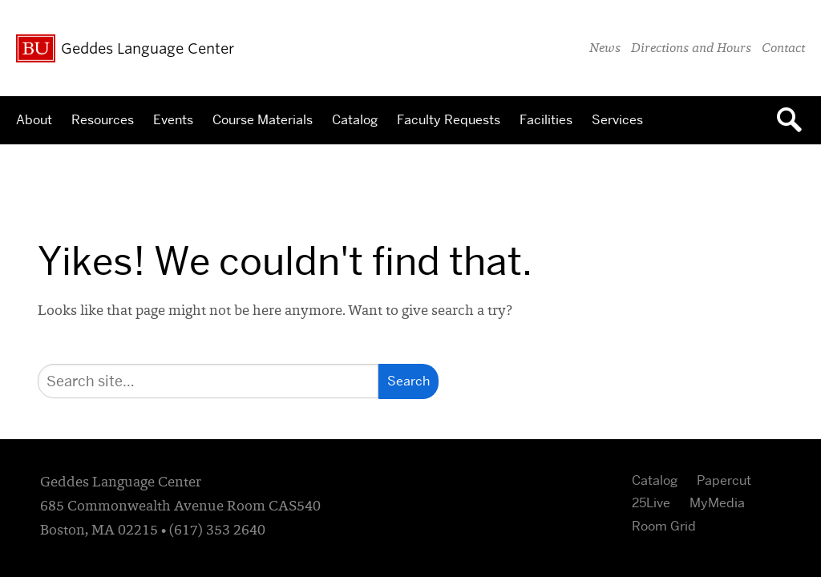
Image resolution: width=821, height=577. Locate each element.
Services (617, 119)
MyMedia (717, 502)
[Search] (208, 381)
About (34, 119)
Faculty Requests (448, 119)
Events (173, 119)
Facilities (546, 119)
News (605, 48)
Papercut (724, 480)
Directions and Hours (691, 48)
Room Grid (664, 526)
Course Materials (262, 119)
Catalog (355, 119)
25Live (651, 502)
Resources (102, 119)
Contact (783, 48)
